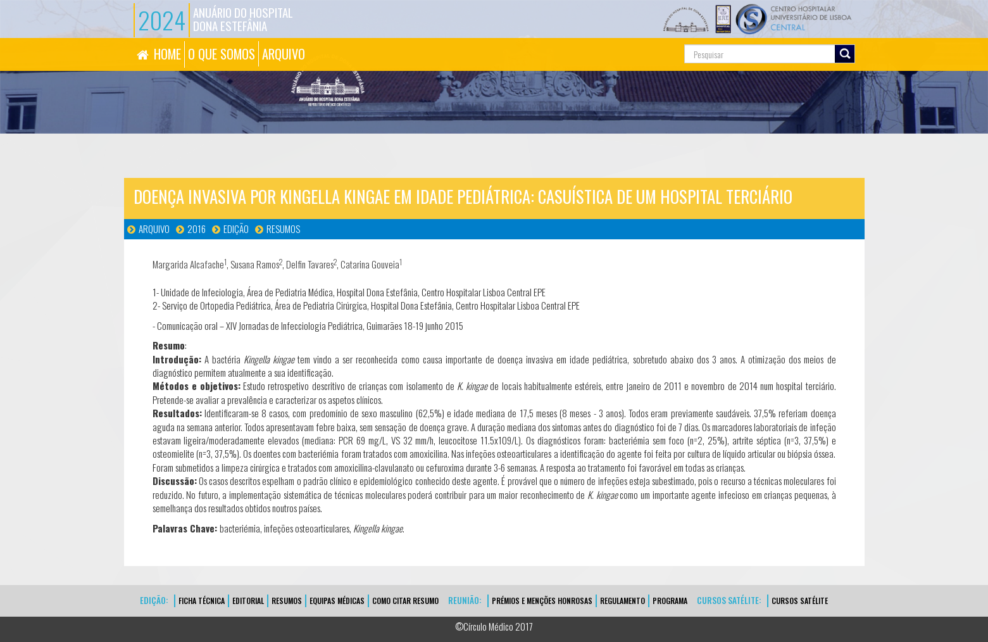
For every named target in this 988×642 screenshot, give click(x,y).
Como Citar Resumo (405, 600)
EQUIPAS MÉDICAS (337, 600)
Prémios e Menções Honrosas (542, 600)
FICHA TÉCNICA (201, 600)
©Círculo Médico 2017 (494, 626)
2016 (196, 229)
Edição (236, 229)
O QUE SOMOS (221, 53)
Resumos (283, 229)
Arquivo (154, 229)
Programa (670, 600)
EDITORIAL (248, 600)
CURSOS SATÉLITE (800, 600)
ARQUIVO (283, 53)
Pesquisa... (627, 38)
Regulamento (622, 600)
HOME (167, 53)
